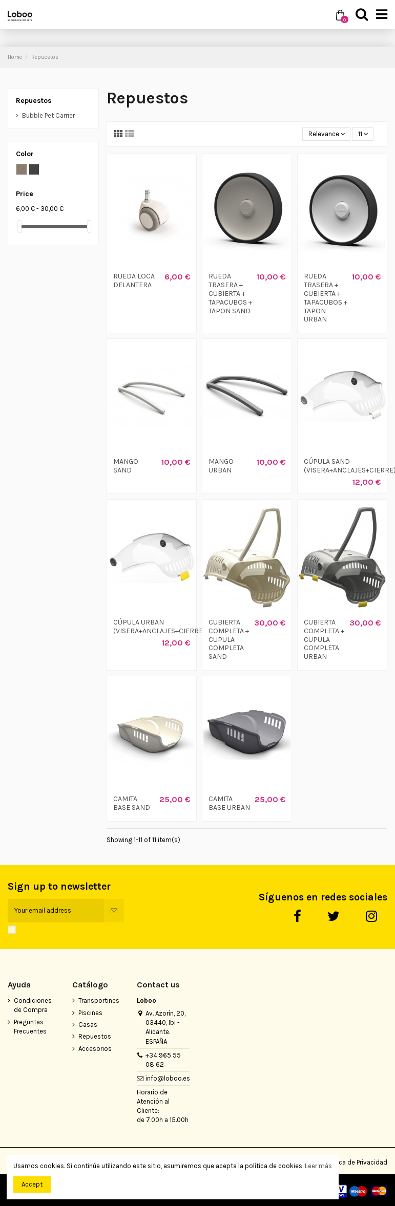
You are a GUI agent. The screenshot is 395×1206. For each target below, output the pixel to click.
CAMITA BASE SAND (131, 803)
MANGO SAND (125, 466)
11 (363, 134)
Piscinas (90, 1013)
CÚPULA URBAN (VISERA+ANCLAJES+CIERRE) (159, 626)
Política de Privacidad (355, 1162)
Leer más (318, 1166)
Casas (87, 1024)
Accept (32, 1184)
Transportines (98, 1000)
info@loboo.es (167, 1078)
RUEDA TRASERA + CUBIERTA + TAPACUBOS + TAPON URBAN (325, 298)
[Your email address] (56, 910)
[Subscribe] (114, 910)
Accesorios (95, 1048)
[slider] (19, 226)
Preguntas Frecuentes (30, 1026)
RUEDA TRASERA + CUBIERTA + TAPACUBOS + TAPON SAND (230, 293)
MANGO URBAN (221, 466)
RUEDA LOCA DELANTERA (134, 280)
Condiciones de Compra (33, 1005)
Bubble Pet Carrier (48, 115)
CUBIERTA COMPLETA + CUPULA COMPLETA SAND (229, 639)
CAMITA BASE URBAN (229, 803)
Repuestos (34, 100)
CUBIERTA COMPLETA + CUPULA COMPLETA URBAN (324, 639)
